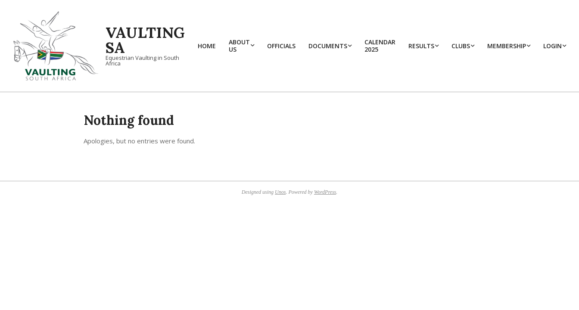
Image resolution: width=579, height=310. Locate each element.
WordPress (325, 192)
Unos (280, 192)
